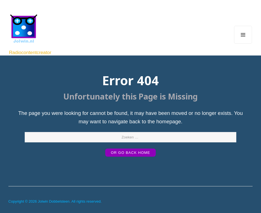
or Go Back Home (130, 153)
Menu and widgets (243, 43)
